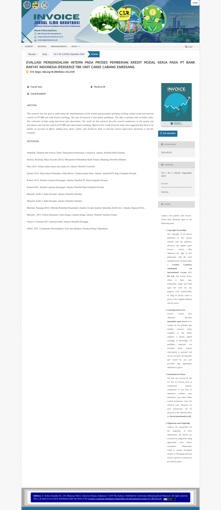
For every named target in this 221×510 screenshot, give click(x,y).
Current (29, 46)
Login (195, 3)
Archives (42, 46)
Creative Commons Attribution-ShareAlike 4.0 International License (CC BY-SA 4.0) (125, 499)
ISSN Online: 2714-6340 (182, 13)
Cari (188, 46)
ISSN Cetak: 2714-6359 (181, 17)
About (74, 46)
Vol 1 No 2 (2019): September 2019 (69, 54)
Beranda (32, 54)
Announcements (59, 46)
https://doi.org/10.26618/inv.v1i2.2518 (54, 72)
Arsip (44, 54)
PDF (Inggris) (168, 133)
